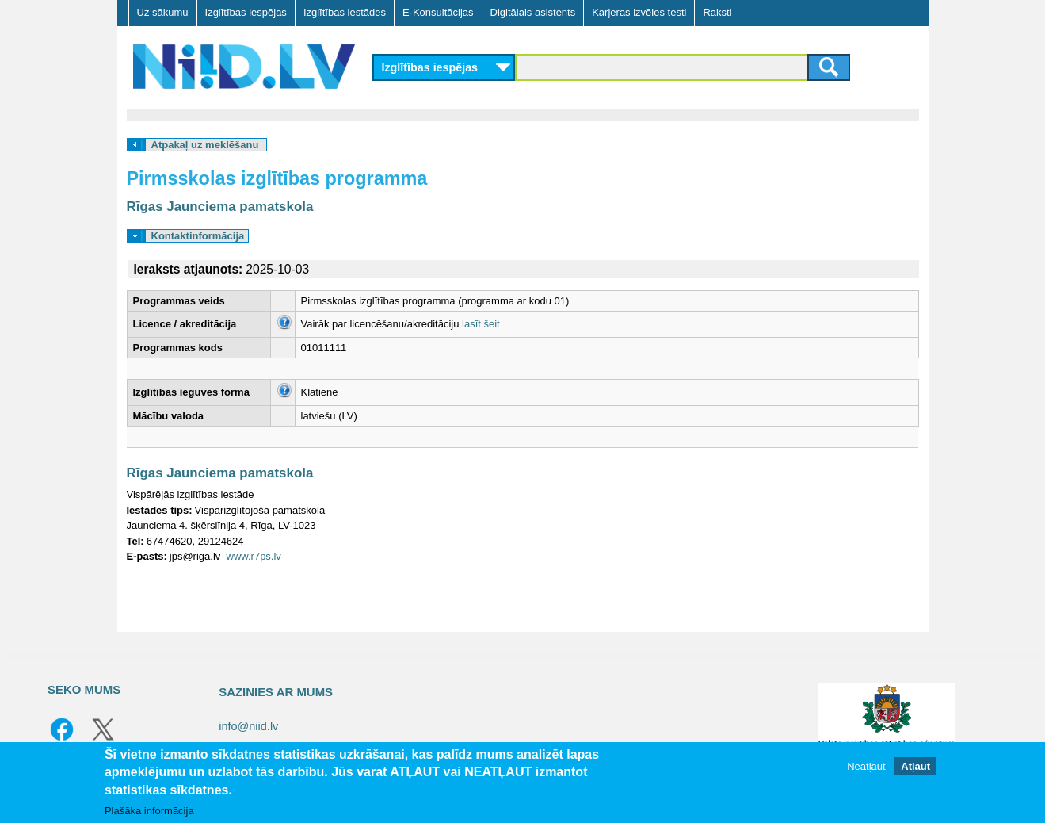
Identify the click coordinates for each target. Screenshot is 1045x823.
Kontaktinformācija (198, 236)
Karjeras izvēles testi (639, 12)
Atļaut (915, 766)
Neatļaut (866, 766)
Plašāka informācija (149, 811)
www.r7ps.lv (254, 556)
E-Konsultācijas (438, 12)
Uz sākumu (163, 12)
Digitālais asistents (533, 12)
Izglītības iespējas (246, 12)
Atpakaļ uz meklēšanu (205, 145)
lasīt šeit (481, 324)
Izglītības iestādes (344, 12)
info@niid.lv (248, 726)
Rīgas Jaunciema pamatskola (220, 206)
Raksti (717, 12)
